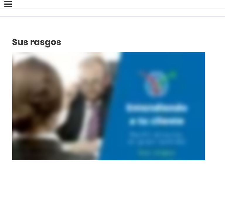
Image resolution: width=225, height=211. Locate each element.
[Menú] (8, 4)
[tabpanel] (108, 106)
